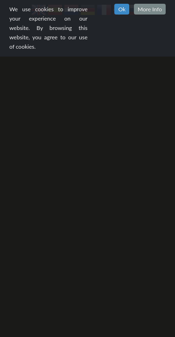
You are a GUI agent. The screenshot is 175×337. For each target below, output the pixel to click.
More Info (150, 9)
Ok (122, 9)
